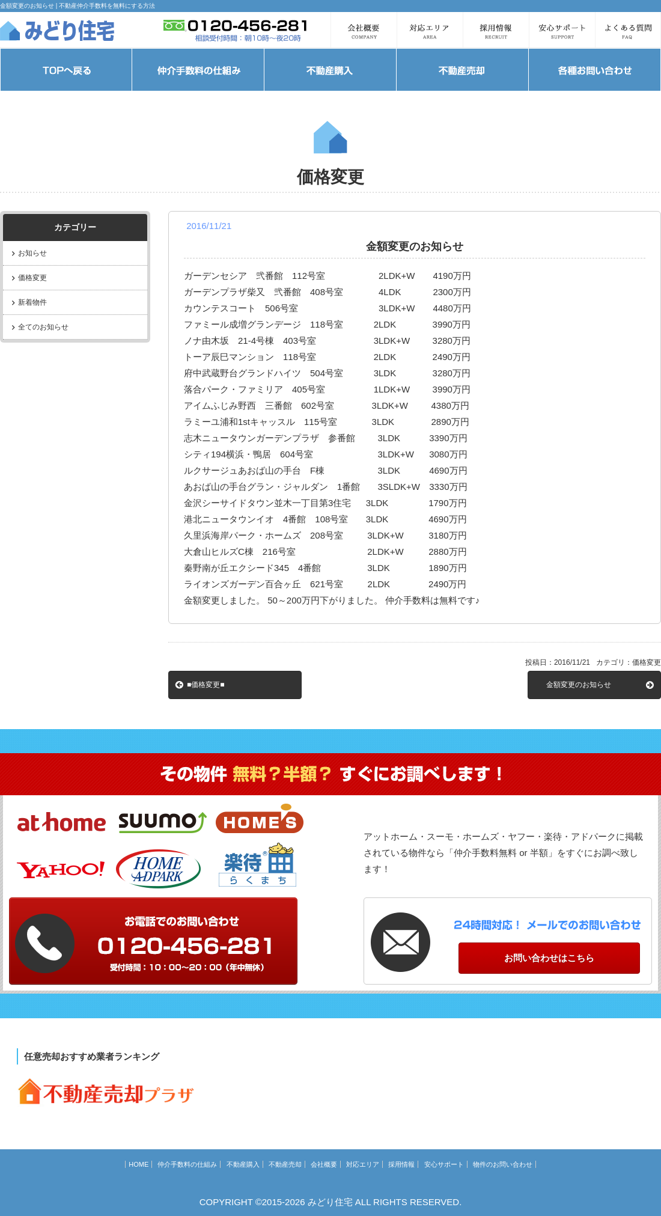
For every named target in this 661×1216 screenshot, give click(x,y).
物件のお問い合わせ (502, 1164)
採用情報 (401, 1164)
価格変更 (32, 277)
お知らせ (32, 253)
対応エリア (362, 1164)
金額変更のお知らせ (578, 684)
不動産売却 (285, 1164)
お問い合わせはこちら (549, 958)
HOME (138, 1164)
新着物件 (32, 302)
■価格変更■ (206, 684)
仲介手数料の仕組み (187, 1164)
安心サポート (444, 1164)
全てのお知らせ (43, 327)
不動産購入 (243, 1164)
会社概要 (324, 1164)
